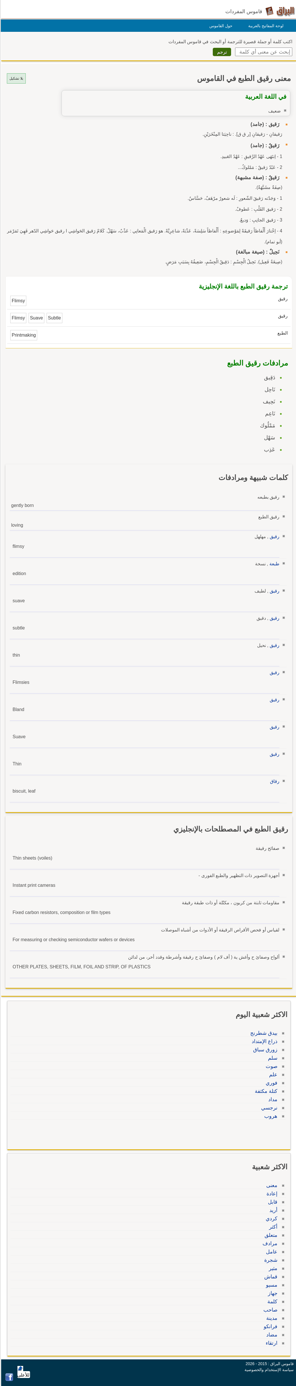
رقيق (274, 536)
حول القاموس (220, 25)
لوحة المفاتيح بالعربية (265, 25)
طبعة (274, 563)
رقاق (274, 781)
